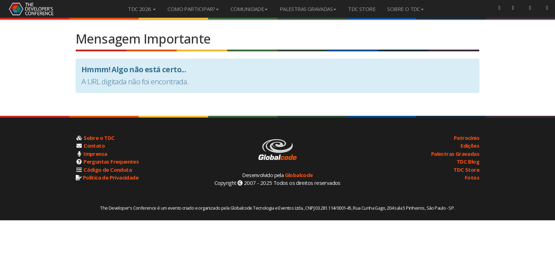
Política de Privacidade (110, 177)
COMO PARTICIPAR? (192, 8)
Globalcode (299, 174)
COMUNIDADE (249, 8)
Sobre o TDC (99, 137)
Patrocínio (466, 137)
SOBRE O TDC (405, 8)
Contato (94, 145)
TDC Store (466, 169)
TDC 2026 (142, 8)
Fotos (472, 177)
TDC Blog (468, 161)
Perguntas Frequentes (111, 161)
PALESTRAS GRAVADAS (308, 8)
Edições (469, 145)
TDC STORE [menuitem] (362, 8)
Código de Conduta (108, 169)
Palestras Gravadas (455, 153)
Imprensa (95, 153)
